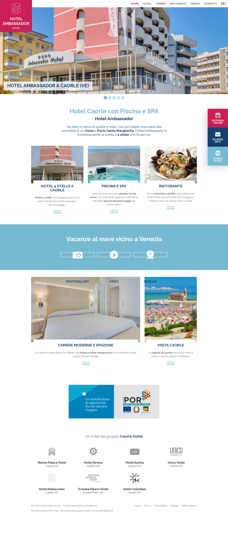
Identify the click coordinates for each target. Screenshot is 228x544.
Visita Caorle (170, 373)
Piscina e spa (113, 186)
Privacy (148, 534)
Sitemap (174, 534)
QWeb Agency (189, 534)
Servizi (195, 3)
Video (114, 281)
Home (135, 3)
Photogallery (77, 281)
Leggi (57, 212)
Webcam (150, 281)
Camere (161, 3)
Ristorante (178, 3)
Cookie (137, 534)
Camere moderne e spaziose (85, 373)
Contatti (210, 3)
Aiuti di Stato (160, 534)
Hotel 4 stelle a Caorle (57, 188)
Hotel (147, 3)
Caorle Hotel (131, 465)
